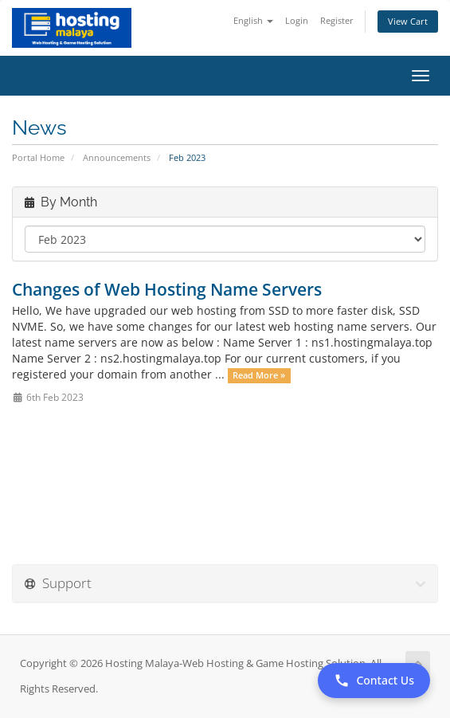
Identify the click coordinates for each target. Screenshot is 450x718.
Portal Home (38, 157)
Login (296, 20)
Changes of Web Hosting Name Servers (167, 289)
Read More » (259, 375)
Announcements (117, 157)
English (253, 20)
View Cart (408, 21)
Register (337, 20)
